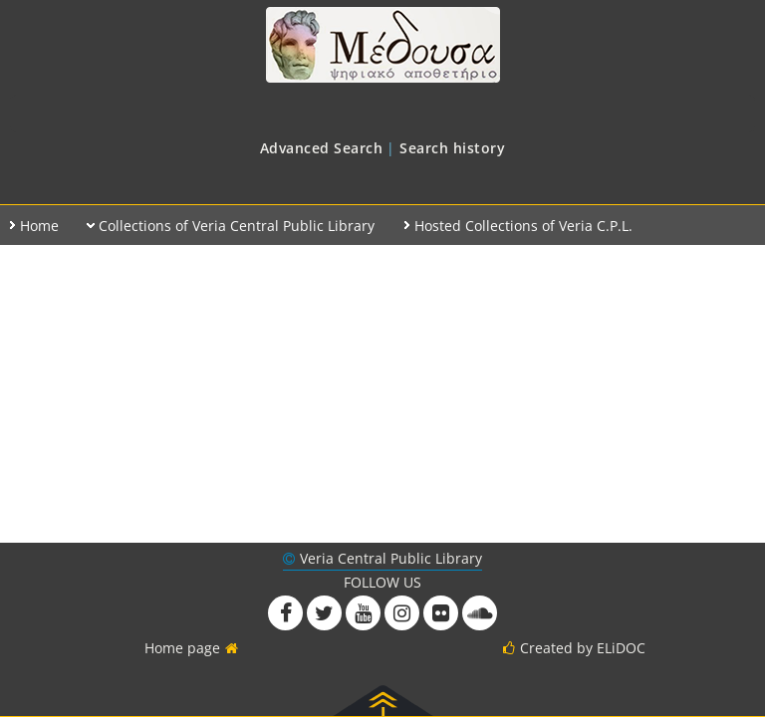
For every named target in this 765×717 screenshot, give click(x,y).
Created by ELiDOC (582, 647)
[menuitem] (321, 147)
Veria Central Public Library (391, 558)
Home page (182, 647)
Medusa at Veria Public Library (382, 45)
